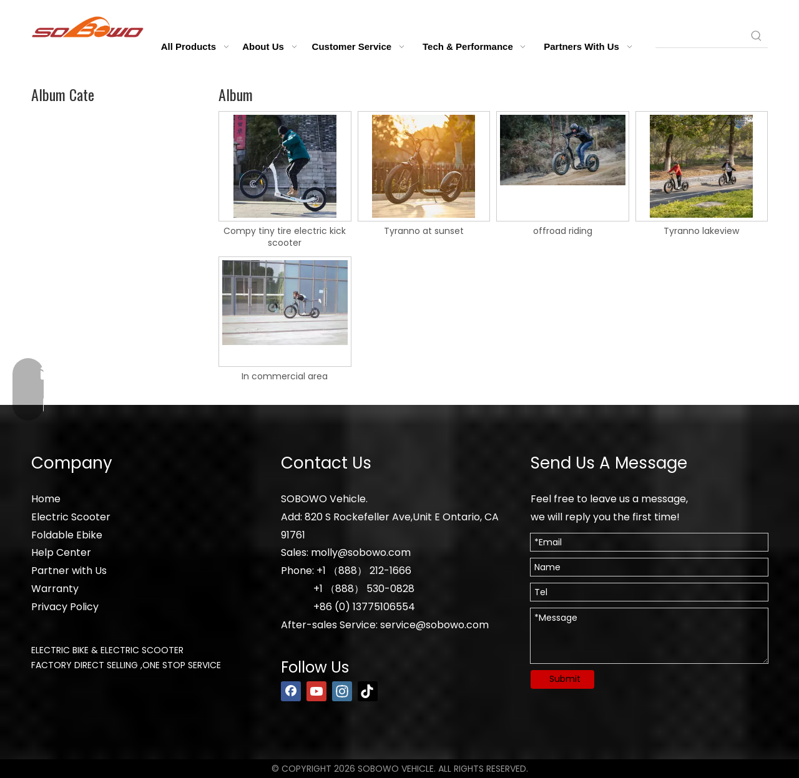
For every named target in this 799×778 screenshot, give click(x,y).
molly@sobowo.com (361, 552)
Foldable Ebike (66, 535)
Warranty (55, 588)
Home (46, 499)
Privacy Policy (65, 607)
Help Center (61, 552)
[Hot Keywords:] (756, 36)
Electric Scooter (70, 517)
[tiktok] (368, 691)
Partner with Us (69, 570)
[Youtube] (316, 691)
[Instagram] (342, 691)
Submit (565, 679)
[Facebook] (291, 691)
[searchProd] (700, 36)
